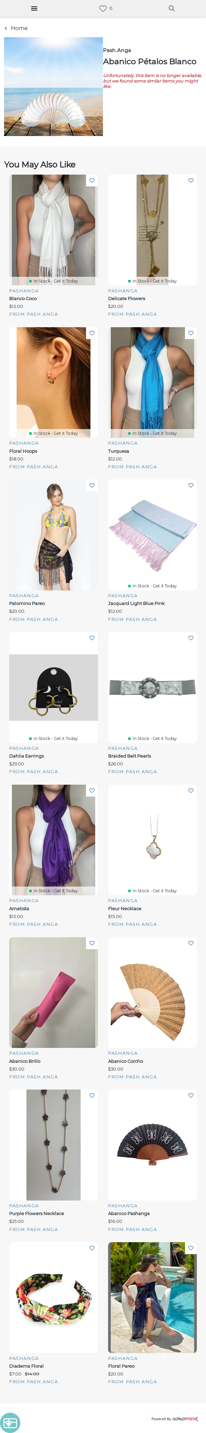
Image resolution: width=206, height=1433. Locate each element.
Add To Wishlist (92, 180)
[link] (103, 8)
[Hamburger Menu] (34, 8)
